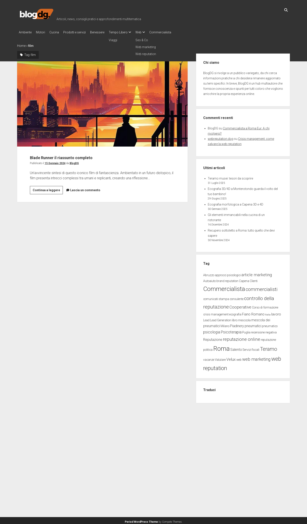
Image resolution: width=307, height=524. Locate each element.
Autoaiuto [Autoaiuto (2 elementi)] (209, 279)
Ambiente (25, 32)
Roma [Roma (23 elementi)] (221, 347)
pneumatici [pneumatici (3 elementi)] (253, 325)
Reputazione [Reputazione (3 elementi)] (212, 338)
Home (21, 44)
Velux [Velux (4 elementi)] (231, 358)
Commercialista (175, 32)
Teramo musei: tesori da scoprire (230, 177)
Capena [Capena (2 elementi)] (244, 279)
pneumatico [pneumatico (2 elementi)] (270, 324)
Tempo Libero (129, 32)
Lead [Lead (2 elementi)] (206, 319)
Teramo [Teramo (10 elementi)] (268, 348)
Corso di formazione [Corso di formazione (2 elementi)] (265, 306)
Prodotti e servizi (81, 32)
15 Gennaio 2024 (55, 161)
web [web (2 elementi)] (239, 358)
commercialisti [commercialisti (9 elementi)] (262, 288)
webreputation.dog (220, 137)
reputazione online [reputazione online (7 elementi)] (241, 338)
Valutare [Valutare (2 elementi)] (220, 358)
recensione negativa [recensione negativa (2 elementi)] (264, 331)
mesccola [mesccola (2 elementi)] (244, 319)
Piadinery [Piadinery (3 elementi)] (237, 325)
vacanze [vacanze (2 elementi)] (208, 358)
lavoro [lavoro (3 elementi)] (276, 313)
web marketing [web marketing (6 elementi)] (256, 358)
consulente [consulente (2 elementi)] (237, 297)
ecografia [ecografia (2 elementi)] (235, 313)
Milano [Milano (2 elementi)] (225, 324)
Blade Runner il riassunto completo (102, 102)
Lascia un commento (85, 189)
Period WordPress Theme (141, 520)
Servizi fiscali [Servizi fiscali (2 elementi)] (251, 348)
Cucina (58, 32)
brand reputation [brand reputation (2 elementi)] (227, 279)
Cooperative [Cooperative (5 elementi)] (240, 305)
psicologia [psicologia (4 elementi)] (211, 331)
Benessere (106, 32)
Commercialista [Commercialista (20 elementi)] (224, 287)
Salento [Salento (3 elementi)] (236, 348)
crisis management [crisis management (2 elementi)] (216, 313)
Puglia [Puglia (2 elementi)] (246, 331)
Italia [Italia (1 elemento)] (268, 313)
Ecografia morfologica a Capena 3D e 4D (235, 203)
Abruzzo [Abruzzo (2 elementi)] (208, 274)
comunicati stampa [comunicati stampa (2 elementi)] (216, 297)
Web (151, 32)
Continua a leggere (48, 189)
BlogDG (74, 161)
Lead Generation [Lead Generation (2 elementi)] (220, 319)
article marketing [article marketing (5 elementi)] (256, 273)
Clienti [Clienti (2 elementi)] (254, 279)
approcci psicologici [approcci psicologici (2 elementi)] (228, 274)
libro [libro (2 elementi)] (234, 319)
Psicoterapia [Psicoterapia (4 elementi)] (231, 331)
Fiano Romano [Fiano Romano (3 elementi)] (253, 313)
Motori (42, 32)
